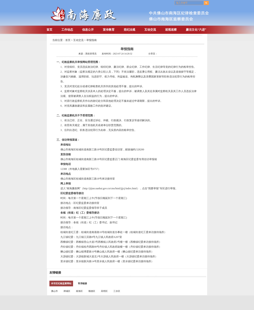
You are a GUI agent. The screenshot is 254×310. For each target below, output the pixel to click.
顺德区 (91, 291)
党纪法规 (129, 29)
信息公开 (88, 29)
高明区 (104, 291)
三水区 (116, 291)
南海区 (79, 291)
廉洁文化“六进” (196, 29)
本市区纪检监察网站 (61, 283)
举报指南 (91, 40)
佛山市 (54, 291)
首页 (49, 29)
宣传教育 (109, 29)
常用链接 (82, 283)
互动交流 (150, 29)
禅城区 (67, 291)
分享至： (152, 54)
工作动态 (67, 29)
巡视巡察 (171, 29)
